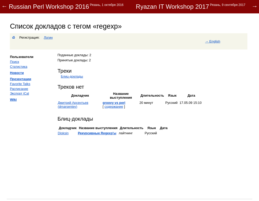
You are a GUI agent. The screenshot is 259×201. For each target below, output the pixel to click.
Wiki (13, 100)
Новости (17, 73)
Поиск (14, 62)
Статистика (18, 67)
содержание (113, 106)
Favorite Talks (20, 84)
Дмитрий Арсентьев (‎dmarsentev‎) (73, 104)
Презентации (20, 79)
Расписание (19, 89)
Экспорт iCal (19, 93)
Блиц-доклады (72, 76)
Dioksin (63, 133)
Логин (48, 37)
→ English (212, 41)
